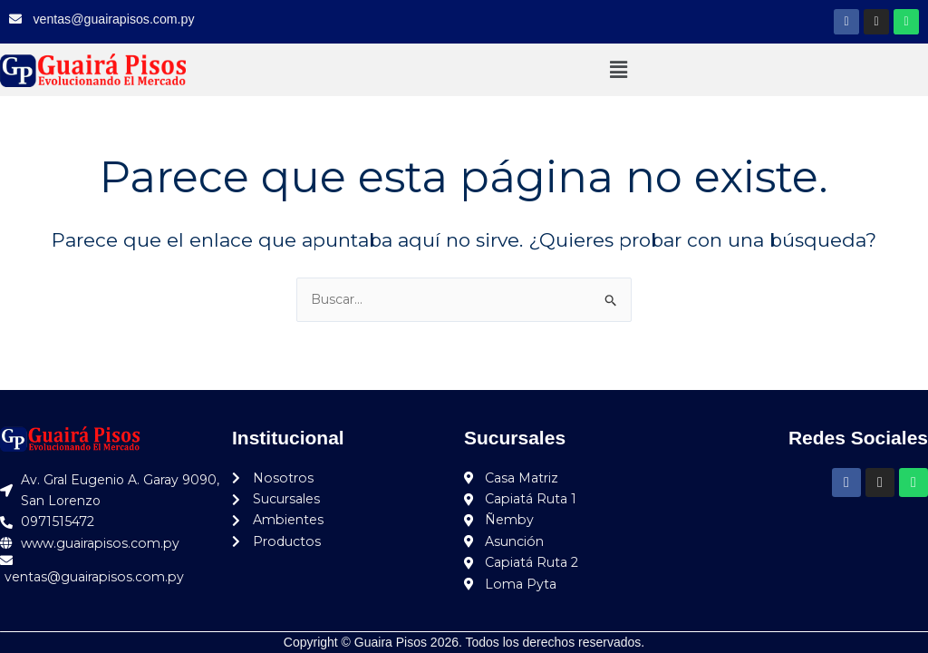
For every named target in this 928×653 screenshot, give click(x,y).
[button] (618, 70)
